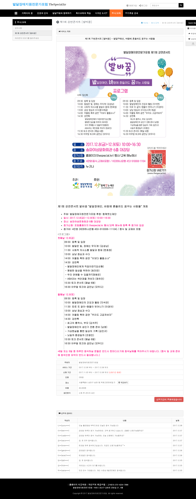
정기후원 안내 (131, 13)
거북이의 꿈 (27, 13)
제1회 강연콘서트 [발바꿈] (25, 33)
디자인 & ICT (101, 13)
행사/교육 (116, 13)
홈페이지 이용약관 (77, 484)
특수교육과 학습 (83, 13)
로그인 (143, 5)
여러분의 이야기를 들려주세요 (27, 38)
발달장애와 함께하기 (61, 13)
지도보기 (123, 382)
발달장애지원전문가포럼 (30, 4)
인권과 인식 (42, 13)
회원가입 (132, 5)
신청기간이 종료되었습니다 (169, 399)
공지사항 (18, 28)
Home (144, 22)
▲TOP (193, 43)
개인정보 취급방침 (96, 484)
